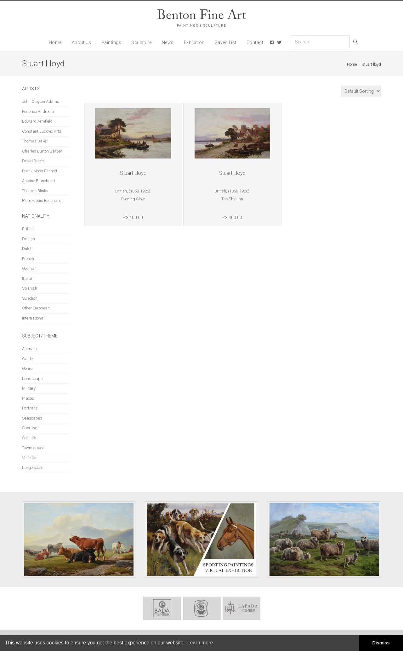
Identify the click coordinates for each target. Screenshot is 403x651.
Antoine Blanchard (38, 180)
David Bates (33, 161)
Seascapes (32, 418)
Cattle (27, 358)
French (28, 258)
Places (28, 398)
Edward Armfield (37, 121)
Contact (255, 42)
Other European (36, 308)
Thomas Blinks (35, 190)
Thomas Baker (35, 141)
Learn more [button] (200, 642)
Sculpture (141, 42)
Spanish (29, 288)
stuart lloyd (371, 64)
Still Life (29, 438)
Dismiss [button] (380, 642)
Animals (29, 348)
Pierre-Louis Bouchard (41, 200)
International (33, 318)
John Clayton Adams (40, 101)
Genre (27, 368)
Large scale (32, 467)
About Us (81, 42)
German (29, 268)
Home (55, 42)
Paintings (111, 42)
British (28, 228)
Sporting (29, 428)
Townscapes (33, 447)
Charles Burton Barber (42, 151)
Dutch (27, 248)
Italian (27, 278)
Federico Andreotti (38, 111)
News (168, 42)
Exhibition (194, 42)
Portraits (30, 408)
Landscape (32, 378)
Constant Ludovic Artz (41, 131)
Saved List (225, 42)
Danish (28, 238)
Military (29, 388)
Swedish (29, 298)
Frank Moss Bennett (39, 171)
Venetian (29, 457)
